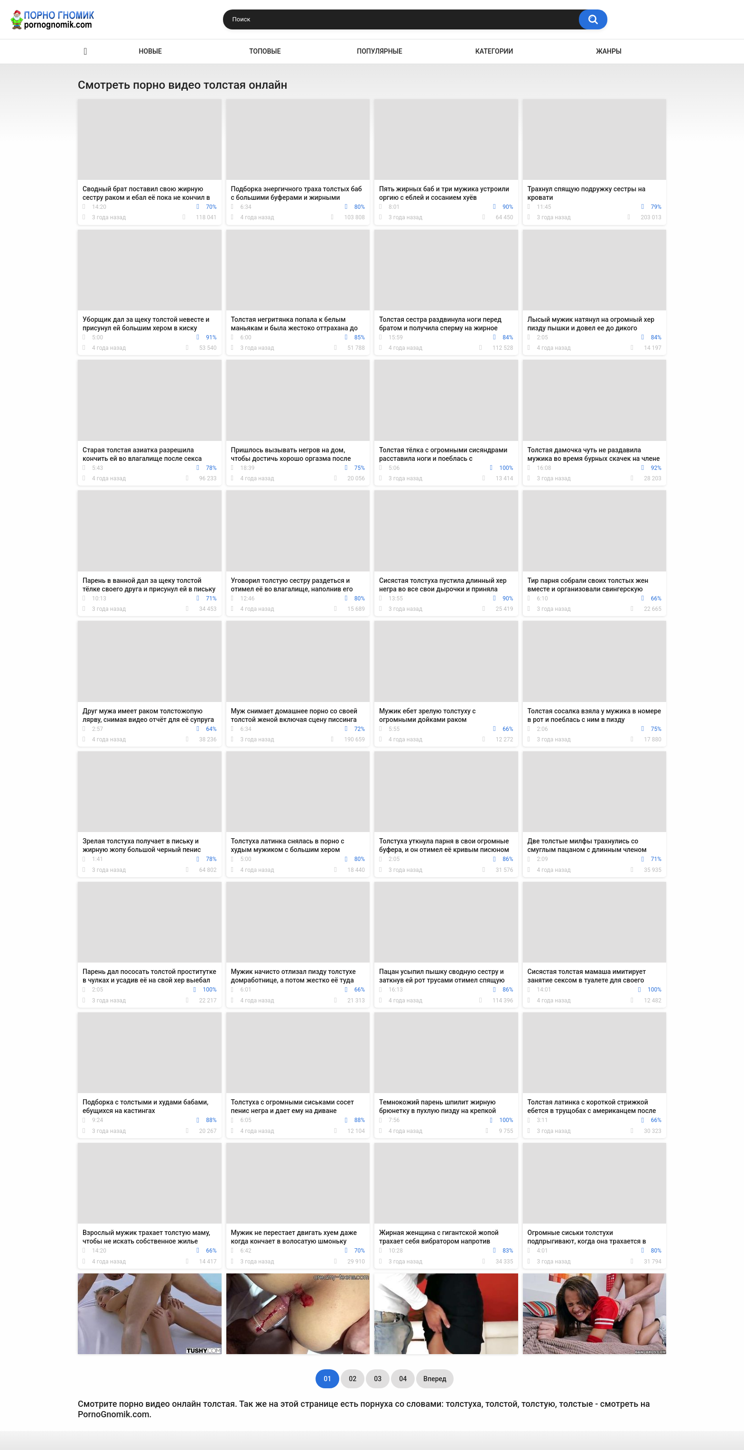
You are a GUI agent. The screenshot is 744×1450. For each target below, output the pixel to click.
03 (377, 1379)
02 (352, 1379)
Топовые (264, 51)
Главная (85, 51)
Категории (494, 51)
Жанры (609, 51)
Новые (150, 51)
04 (403, 1379)
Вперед (434, 1379)
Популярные (379, 51)
